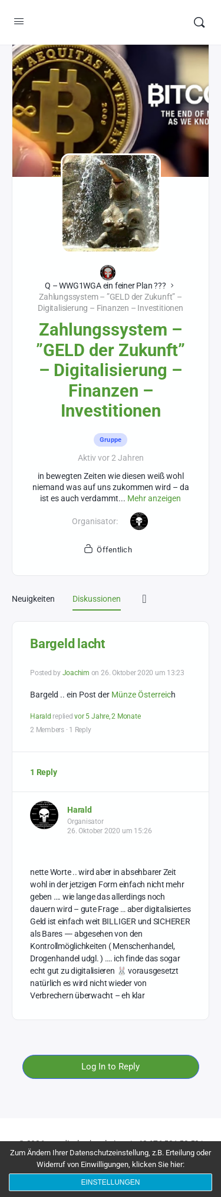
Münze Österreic (141, 694)
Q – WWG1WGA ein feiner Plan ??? (105, 285)
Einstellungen (110, 1182)
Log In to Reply (110, 1066)
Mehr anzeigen (154, 498)
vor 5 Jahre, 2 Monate (107, 716)
